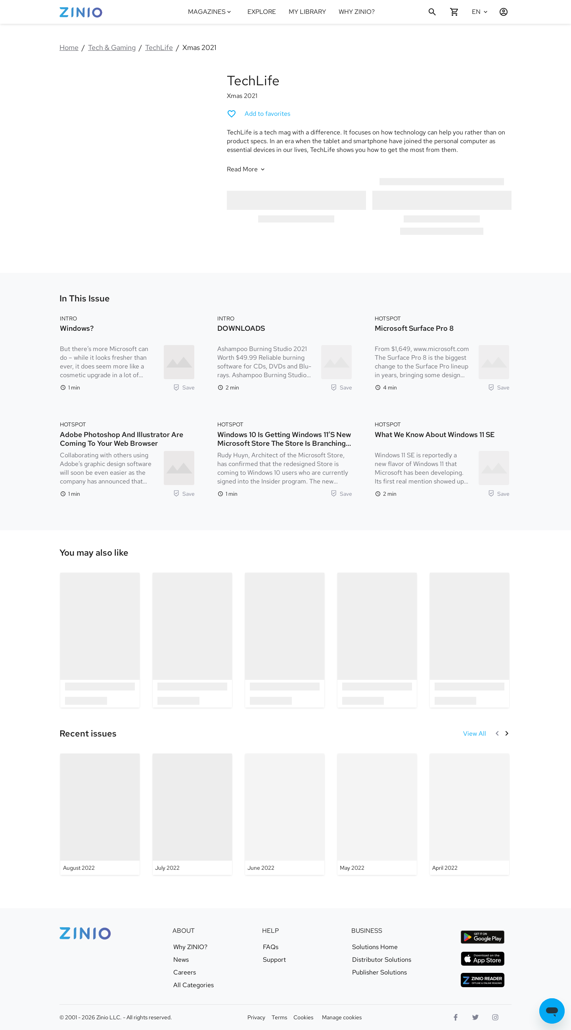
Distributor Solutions (381, 959)
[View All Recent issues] (474, 733)
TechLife (159, 47)
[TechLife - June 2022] (284, 814)
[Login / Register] (500, 12)
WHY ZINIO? (357, 12)
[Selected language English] (480, 12)
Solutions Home (375, 947)
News (181, 959)
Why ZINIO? (190, 947)
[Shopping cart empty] (454, 12)
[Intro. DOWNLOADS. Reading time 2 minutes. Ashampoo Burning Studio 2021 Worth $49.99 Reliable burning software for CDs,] (284, 352)
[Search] (432, 12)
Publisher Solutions (379, 972)
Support (274, 959)
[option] (100, 640)
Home (69, 47)
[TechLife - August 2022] (100, 814)
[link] (93, 553)
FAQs (270, 947)
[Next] (507, 733)
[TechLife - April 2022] (469, 814)
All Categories (193, 985)
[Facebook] (455, 1017)
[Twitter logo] (475, 1017)
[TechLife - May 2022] (377, 814)
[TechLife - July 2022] (192, 814)
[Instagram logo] (495, 1017)
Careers (184, 972)
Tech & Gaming (112, 47)
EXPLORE (261, 12)
